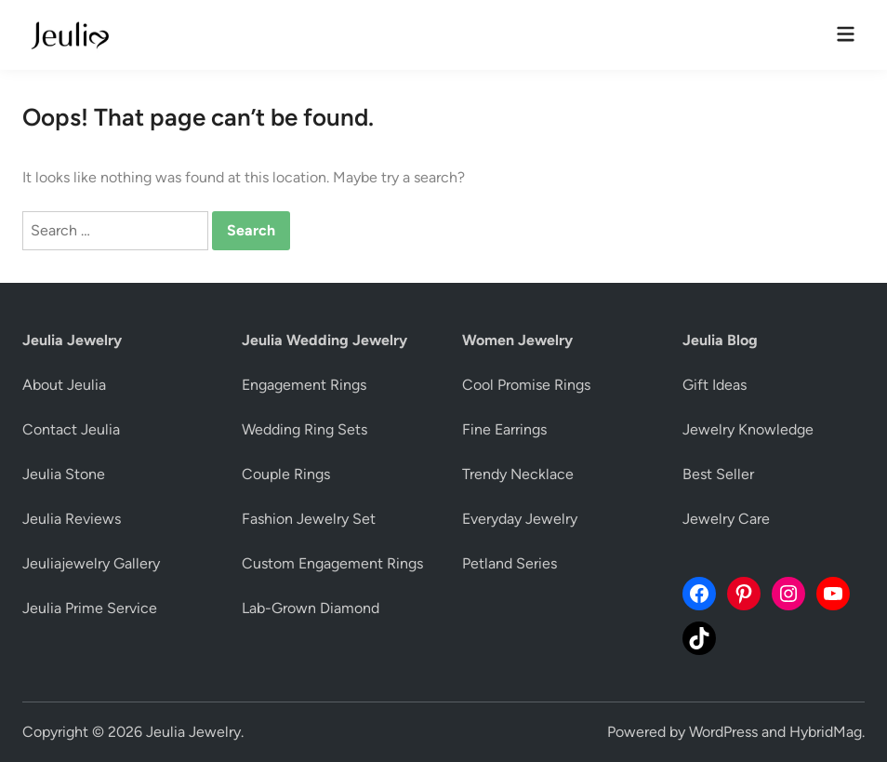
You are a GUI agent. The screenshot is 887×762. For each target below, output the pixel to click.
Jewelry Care (726, 519)
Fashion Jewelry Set (309, 519)
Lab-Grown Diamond (310, 608)
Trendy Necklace (518, 474)
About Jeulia (64, 385)
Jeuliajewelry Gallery (91, 563)
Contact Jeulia (71, 429)
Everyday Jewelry (519, 519)
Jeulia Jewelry (193, 732)
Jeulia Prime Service (89, 608)
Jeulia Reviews (71, 519)
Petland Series (509, 563)
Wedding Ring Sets (304, 429)
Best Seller (718, 474)
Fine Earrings (504, 429)
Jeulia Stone (63, 474)
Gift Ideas (714, 385)
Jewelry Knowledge (748, 429)
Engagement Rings (304, 385)
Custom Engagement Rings (332, 563)
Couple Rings (286, 474)
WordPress (723, 732)
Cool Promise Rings (526, 385)
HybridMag (825, 732)
